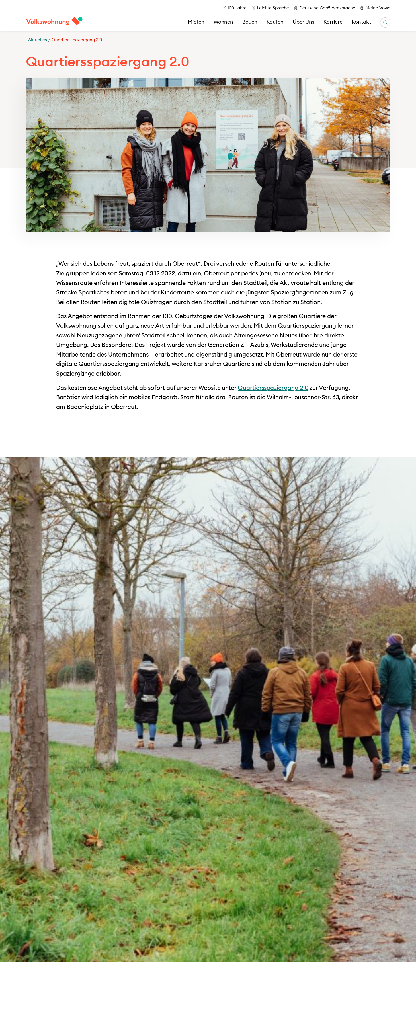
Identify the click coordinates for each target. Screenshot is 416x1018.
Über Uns (304, 22)
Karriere (333, 22)
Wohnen (223, 22)
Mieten (196, 22)
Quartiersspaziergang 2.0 (273, 388)
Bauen (249, 22)
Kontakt (361, 22)
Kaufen (275, 22)
